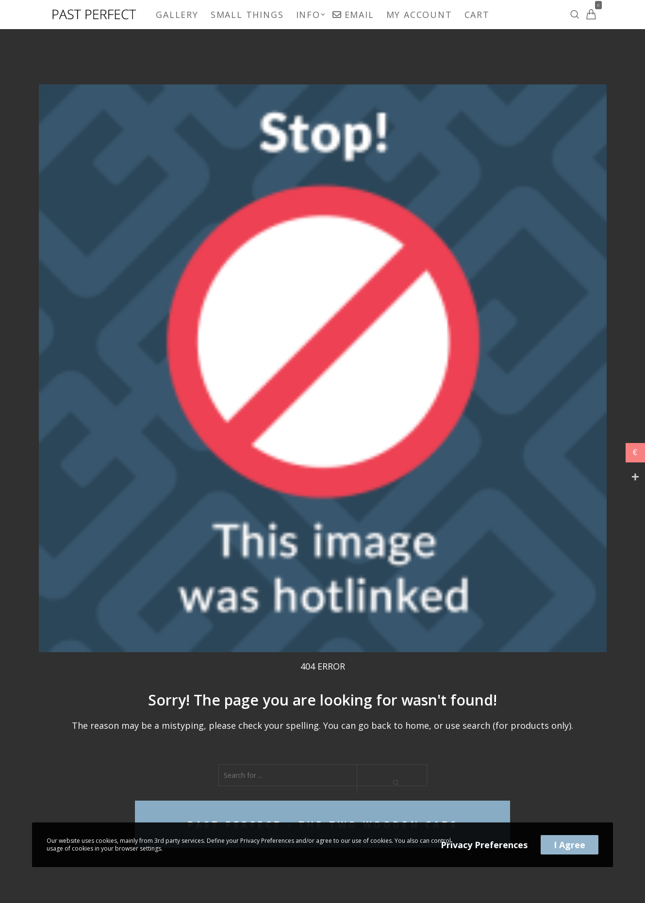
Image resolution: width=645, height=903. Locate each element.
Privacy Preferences (484, 845)
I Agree (569, 845)
